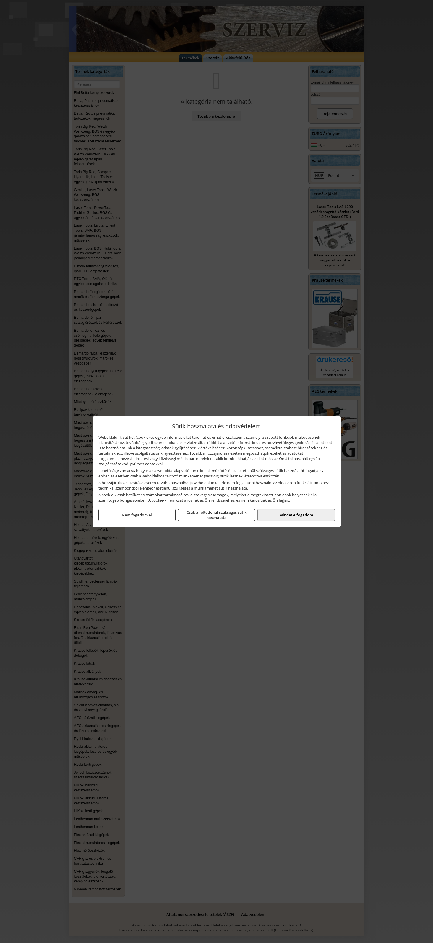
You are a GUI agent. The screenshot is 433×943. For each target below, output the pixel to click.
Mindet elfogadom (296, 515)
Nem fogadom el (137, 515)
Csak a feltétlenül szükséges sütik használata (216, 515)
